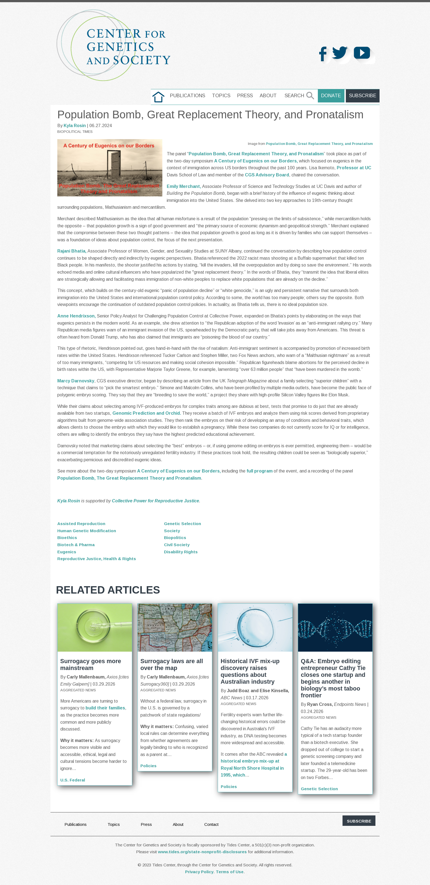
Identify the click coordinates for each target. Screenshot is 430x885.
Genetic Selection (183, 523)
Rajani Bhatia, (72, 251)
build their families (105, 708)
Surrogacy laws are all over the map (171, 664)
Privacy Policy (199, 871)
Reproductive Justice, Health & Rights (98, 558)
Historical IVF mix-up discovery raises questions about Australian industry (250, 671)
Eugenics (67, 551)
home (161, 95)
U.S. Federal (73, 780)
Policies (148, 765)
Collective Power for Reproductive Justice (155, 501)
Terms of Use (230, 871)
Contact (214, 824)
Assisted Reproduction (82, 523)
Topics (223, 95)
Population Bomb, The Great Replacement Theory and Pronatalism (129, 478)
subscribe (359, 821)
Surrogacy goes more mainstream (90, 664)
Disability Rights (181, 551)
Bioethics (67, 537)
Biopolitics (175, 537)
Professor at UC (354, 167)
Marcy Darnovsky (75, 381)
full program (260, 471)
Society (172, 530)
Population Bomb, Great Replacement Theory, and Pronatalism (319, 144)
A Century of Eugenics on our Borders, (256, 161)
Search (297, 95)
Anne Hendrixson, (77, 316)
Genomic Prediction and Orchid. (146, 413)
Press (247, 95)
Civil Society (177, 544)
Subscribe (363, 95)
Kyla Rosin (75, 125)
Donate (333, 95)
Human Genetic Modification (87, 530)
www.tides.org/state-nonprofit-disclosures (202, 851)
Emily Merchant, (184, 186)
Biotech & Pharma (76, 544)
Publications (190, 95)
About (270, 95)
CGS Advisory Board (267, 175)
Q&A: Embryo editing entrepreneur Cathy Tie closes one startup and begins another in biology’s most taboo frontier (333, 678)
